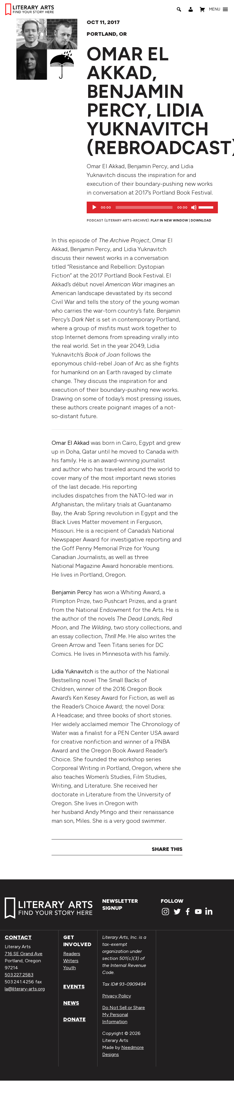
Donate (74, 1019)
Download (201, 220)
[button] (214, 9)
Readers (71, 953)
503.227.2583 (19, 974)
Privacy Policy (116, 996)
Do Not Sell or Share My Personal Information (123, 1014)
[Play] (94, 207)
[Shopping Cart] (202, 9)
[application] (152, 207)
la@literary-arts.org (25, 989)
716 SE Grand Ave (23, 953)
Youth (69, 967)
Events (74, 986)
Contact (18, 937)
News (71, 1003)
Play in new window (169, 220)
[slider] (144, 207)
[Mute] (194, 207)
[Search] (179, 9)
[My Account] (191, 9)
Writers (70, 960)
